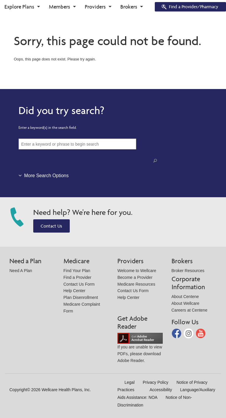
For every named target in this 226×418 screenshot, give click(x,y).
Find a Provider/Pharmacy (189, 7)
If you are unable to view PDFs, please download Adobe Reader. (140, 349)
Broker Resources (188, 270)
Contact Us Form (79, 284)
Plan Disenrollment (81, 297)
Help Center (75, 290)
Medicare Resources (136, 284)
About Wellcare (186, 303)
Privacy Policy (155, 382)
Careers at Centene (189, 310)
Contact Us (51, 226)
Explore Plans (19, 6)
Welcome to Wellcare (136, 270)
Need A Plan (20, 270)
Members (59, 6)
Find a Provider (78, 277)
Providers (95, 6)
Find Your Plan (77, 270)
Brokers (128, 6)
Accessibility (160, 389)
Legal (129, 382)
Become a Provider (134, 277)
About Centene (185, 296)
